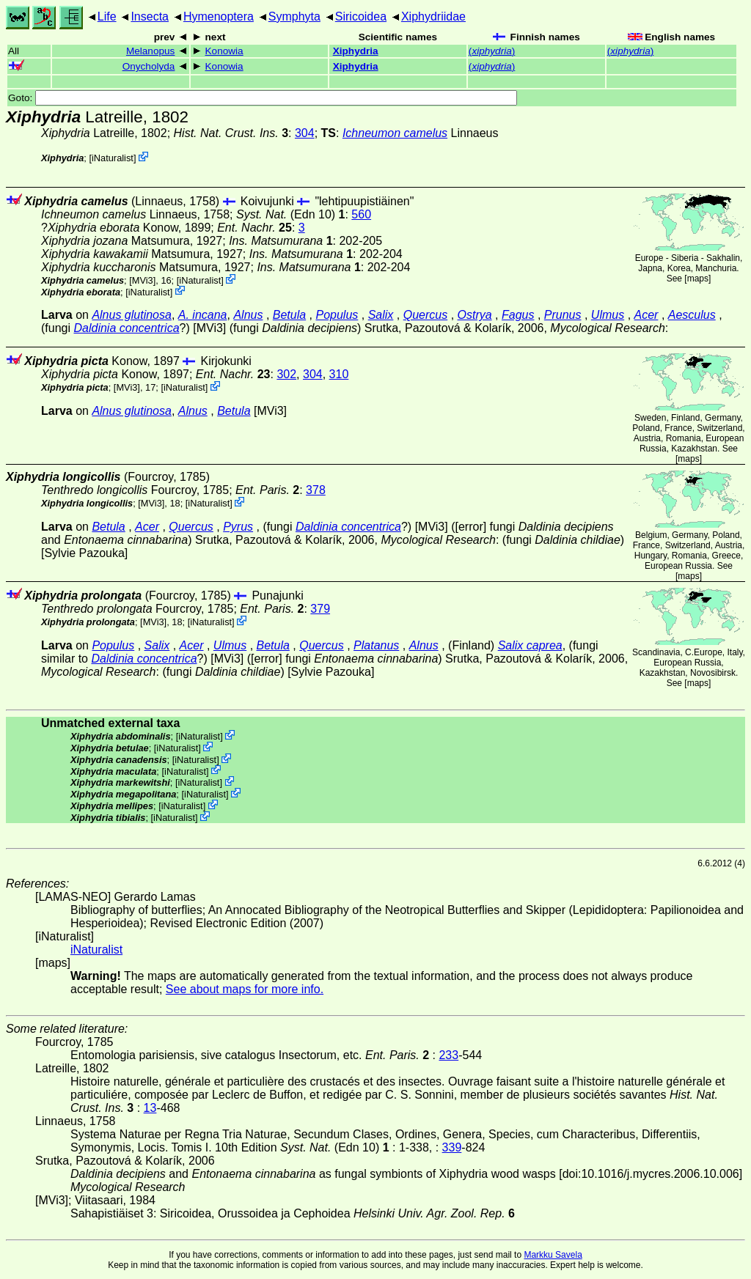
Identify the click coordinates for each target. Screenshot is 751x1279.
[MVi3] (142, 280)
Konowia (224, 50)
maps (697, 278)
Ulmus (607, 315)
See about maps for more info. (244, 989)
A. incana (202, 315)
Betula (289, 315)
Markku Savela (553, 1255)
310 (339, 374)
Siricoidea (361, 16)
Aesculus (692, 315)
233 (448, 1055)
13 (150, 1108)
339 (452, 1147)
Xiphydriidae (433, 16)
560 (361, 214)
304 (305, 133)
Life (107, 16)
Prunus (563, 315)
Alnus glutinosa (132, 315)
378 (316, 490)
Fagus (518, 315)
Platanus (376, 645)
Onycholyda (148, 66)
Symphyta (294, 16)
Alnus (248, 315)
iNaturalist (112, 157)
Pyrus (238, 526)
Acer (646, 315)
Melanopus (150, 50)
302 (286, 374)
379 (320, 608)
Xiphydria (355, 50)
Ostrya (475, 315)
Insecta (150, 16)
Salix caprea (530, 645)
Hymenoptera (218, 16)
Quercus (425, 315)
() (492, 50)
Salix (381, 315)
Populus (337, 315)
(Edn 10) (290, 214)
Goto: (262, 97)
